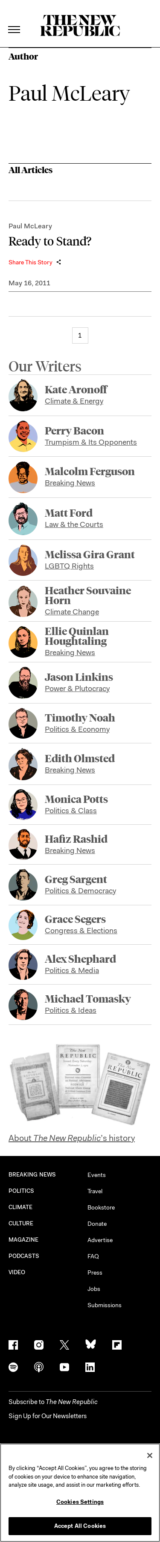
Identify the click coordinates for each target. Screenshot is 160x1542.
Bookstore (101, 1207)
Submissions (104, 1305)
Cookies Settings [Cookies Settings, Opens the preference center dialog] (80, 1502)
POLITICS (22, 1191)
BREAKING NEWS (32, 1174)
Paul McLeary (30, 226)
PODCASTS (24, 1256)
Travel (94, 1191)
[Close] (149, 1455)
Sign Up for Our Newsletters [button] (48, 1416)
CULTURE (21, 1223)
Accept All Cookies (80, 1526)
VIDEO (17, 1272)
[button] (53, 1402)
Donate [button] (97, 1224)
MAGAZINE (24, 1239)
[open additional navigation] (14, 19)
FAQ (93, 1256)
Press (94, 1272)
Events (96, 1175)
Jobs (93, 1289)
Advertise (100, 1240)
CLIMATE (21, 1207)
